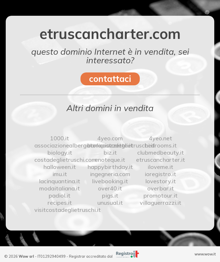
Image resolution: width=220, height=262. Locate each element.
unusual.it (110, 202)
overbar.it (160, 188)
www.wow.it (205, 254)
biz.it (110, 152)
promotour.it (161, 195)
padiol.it (59, 195)
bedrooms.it (160, 145)
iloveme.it (160, 166)
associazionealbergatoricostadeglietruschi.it (59, 145)
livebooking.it (110, 181)
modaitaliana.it (59, 188)
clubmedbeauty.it (160, 152)
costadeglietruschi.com (59, 159)
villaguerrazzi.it (160, 202)
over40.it (110, 188)
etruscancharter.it (160, 159)
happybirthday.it (110, 166)
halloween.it (59, 166)
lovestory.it (160, 181)
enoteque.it (110, 159)
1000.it (59, 138)
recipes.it (60, 202)
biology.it (59, 152)
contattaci (110, 78)
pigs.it (110, 195)
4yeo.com (110, 138)
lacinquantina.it (59, 181)
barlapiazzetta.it (110, 145)
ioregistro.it (160, 174)
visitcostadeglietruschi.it (59, 209)
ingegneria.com (110, 174)
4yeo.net (160, 138)
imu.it (59, 174)
